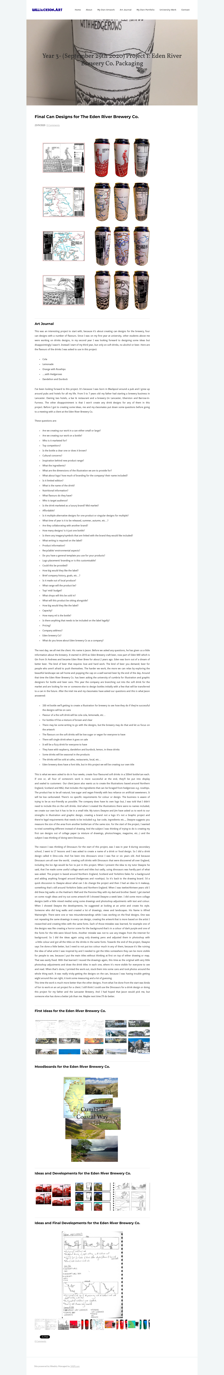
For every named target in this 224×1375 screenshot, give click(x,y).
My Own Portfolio (143, 9)
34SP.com (75, 1366)
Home (76, 9)
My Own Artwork (103, 9)
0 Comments (53, 125)
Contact (183, 9)
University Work (165, 9)
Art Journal (123, 9)
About (87, 9)
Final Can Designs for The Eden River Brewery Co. (87, 116)
